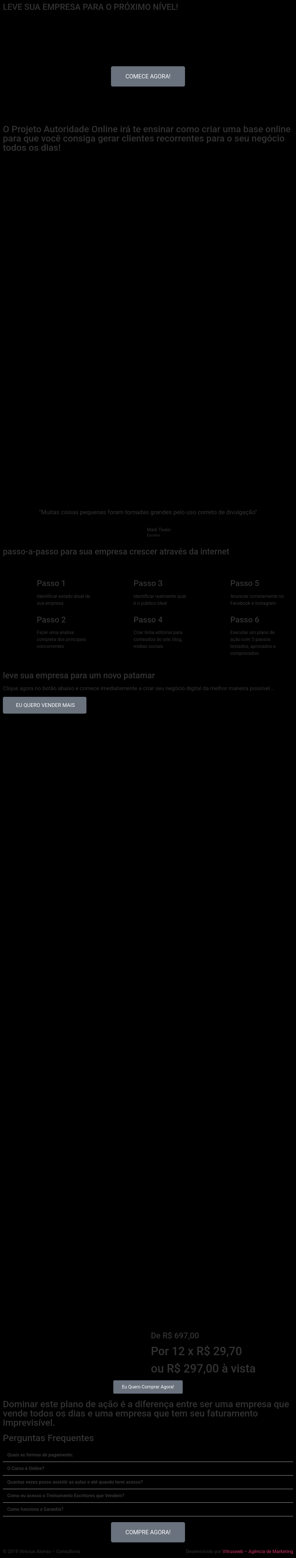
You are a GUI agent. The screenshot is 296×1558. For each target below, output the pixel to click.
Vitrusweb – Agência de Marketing (258, 1551)
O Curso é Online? (25, 1468)
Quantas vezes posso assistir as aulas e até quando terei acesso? (75, 1482)
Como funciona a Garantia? (35, 1509)
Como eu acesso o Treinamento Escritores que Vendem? (65, 1495)
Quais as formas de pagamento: (40, 1455)
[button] (148, 1455)
